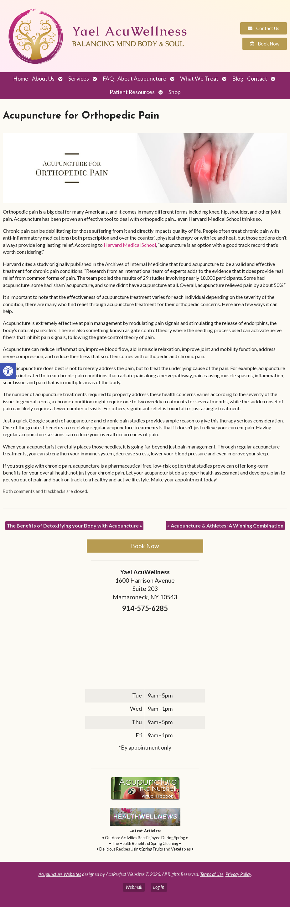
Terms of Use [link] (212, 874)
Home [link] (20, 78)
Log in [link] (158, 887)
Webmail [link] (134, 887)
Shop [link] (174, 92)
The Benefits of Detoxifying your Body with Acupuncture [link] (74, 525)
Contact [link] (257, 78)
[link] (8, 371)
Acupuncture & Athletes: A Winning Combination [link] (225, 525)
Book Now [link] (145, 545)
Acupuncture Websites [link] (60, 874)
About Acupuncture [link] (141, 78)
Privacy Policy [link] (238, 874)
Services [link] (78, 78)
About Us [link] (43, 78)
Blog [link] (237, 78)
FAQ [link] (108, 78)
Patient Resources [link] (132, 92)
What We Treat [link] (199, 78)
